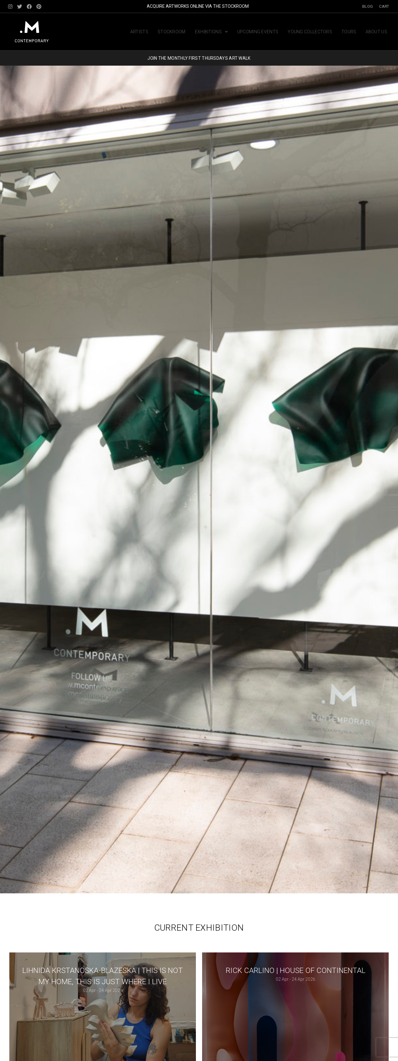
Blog (367, 6)
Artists (139, 31)
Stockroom (172, 31)
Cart (384, 6)
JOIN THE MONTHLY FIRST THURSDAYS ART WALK (198, 58)
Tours (348, 31)
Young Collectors (310, 31)
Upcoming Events (258, 31)
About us (376, 31)
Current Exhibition (199, 927)
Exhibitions (211, 31)
